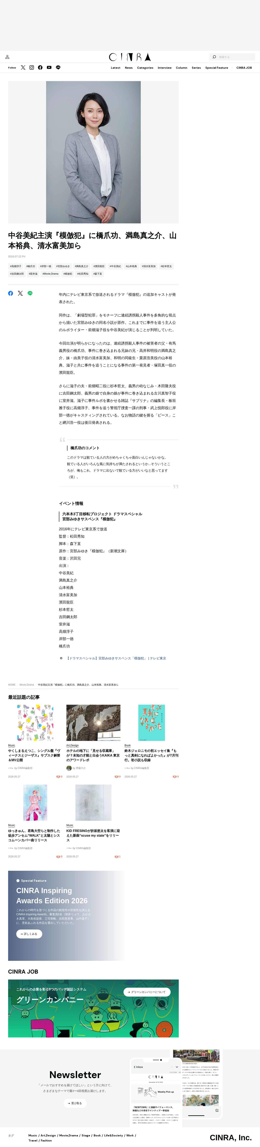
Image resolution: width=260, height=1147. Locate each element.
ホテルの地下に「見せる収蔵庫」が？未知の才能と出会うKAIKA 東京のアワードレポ (93, 759)
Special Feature (216, 72)
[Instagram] (31, 72)
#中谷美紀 (115, 270)
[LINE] (58, 72)
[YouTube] (49, 72)
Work (130, 1139)
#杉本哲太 (166, 270)
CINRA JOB (244, 72)
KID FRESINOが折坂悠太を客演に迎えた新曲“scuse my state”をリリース (93, 839)
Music (32, 1139)
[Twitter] (23, 72)
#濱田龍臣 (99, 270)
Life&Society (113, 1139)
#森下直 (97, 277)
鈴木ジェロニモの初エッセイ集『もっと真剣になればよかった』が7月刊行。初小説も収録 (151, 759)
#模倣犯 (67, 277)
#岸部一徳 (45, 270)
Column (181, 72)
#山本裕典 (131, 270)
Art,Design (48, 1139)
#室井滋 (33, 277)
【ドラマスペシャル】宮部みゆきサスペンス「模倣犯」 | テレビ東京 (116, 662)
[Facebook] (40, 72)
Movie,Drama (27, 688)
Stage (86, 1139)
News (129, 72)
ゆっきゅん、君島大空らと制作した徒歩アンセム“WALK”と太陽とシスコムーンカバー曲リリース (34, 839)
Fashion (46, 1144)
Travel (32, 1144)
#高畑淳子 (15, 270)
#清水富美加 (149, 270)
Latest (115, 72)
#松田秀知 (82, 277)
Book (97, 1139)
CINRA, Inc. (231, 1141)
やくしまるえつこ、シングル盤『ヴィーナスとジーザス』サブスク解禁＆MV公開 (34, 759)
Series (196, 72)
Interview (164, 72)
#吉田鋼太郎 (17, 277)
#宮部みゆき (63, 270)
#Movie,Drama (50, 277)
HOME (11, 688)
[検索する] (204, 59)
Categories (145, 72)
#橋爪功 (30, 270)
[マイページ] (16, 59)
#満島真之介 (82, 270)
